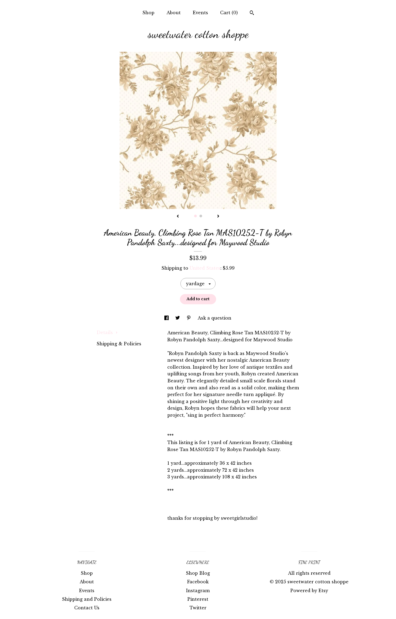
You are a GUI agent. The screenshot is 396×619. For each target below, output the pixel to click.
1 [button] (195, 216)
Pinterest (197, 599)
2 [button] (200, 216)
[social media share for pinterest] (189, 318)
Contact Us (86, 607)
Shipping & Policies (119, 343)
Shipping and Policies (87, 599)
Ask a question (214, 318)
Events (200, 12)
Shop (148, 12)
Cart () (229, 12)
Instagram (198, 590)
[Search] (252, 13)
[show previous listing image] (177, 216)
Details (107, 332)
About (173, 12)
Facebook (198, 581)
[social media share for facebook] (167, 318)
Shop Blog (198, 573)
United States (205, 268)
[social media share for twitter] (178, 318)
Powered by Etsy (309, 590)
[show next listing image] (218, 216)
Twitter (198, 607)
